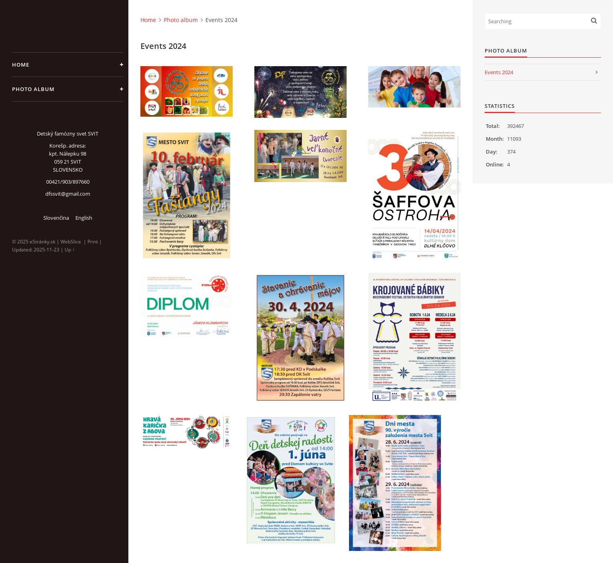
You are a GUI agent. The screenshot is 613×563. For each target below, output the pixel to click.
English (83, 217)
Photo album (33, 89)
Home (20, 64)
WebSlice (71, 241)
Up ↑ (70, 249)
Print (92, 241)
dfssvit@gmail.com (67, 193)
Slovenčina (56, 217)
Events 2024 (499, 72)
